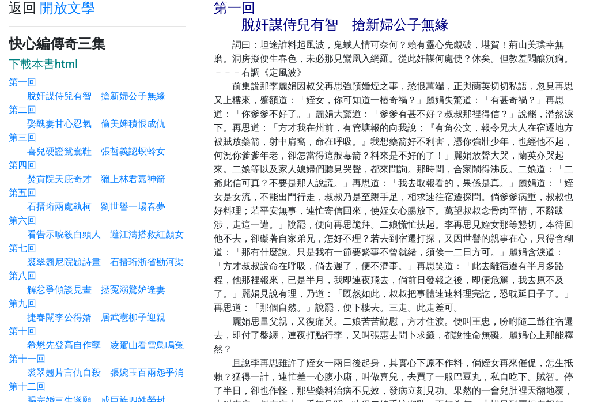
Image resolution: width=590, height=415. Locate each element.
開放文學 (67, 8)
